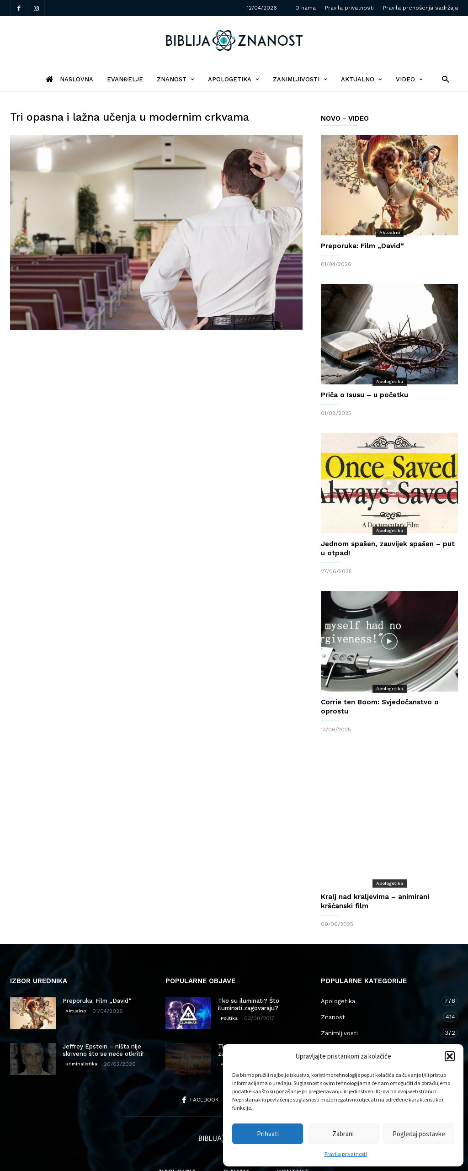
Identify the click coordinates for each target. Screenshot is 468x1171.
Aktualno (361, 79)
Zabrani (343, 1133)
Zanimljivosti (300, 79)
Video (409, 79)
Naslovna (177, 1135)
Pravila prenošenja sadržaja (420, 8)
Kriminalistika (81, 1027)
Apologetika (233, 79)
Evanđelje (125, 79)
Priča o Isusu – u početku (364, 395)
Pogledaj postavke (419, 1133)
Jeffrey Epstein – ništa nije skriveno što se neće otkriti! (103, 1013)
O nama (305, 8)
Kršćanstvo (380, 1028)
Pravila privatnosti (345, 1153)
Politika (229, 981)
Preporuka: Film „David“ (362, 246)
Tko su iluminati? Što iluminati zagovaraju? (248, 968)
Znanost (175, 79)
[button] (449, 1056)
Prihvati (268, 1133)
